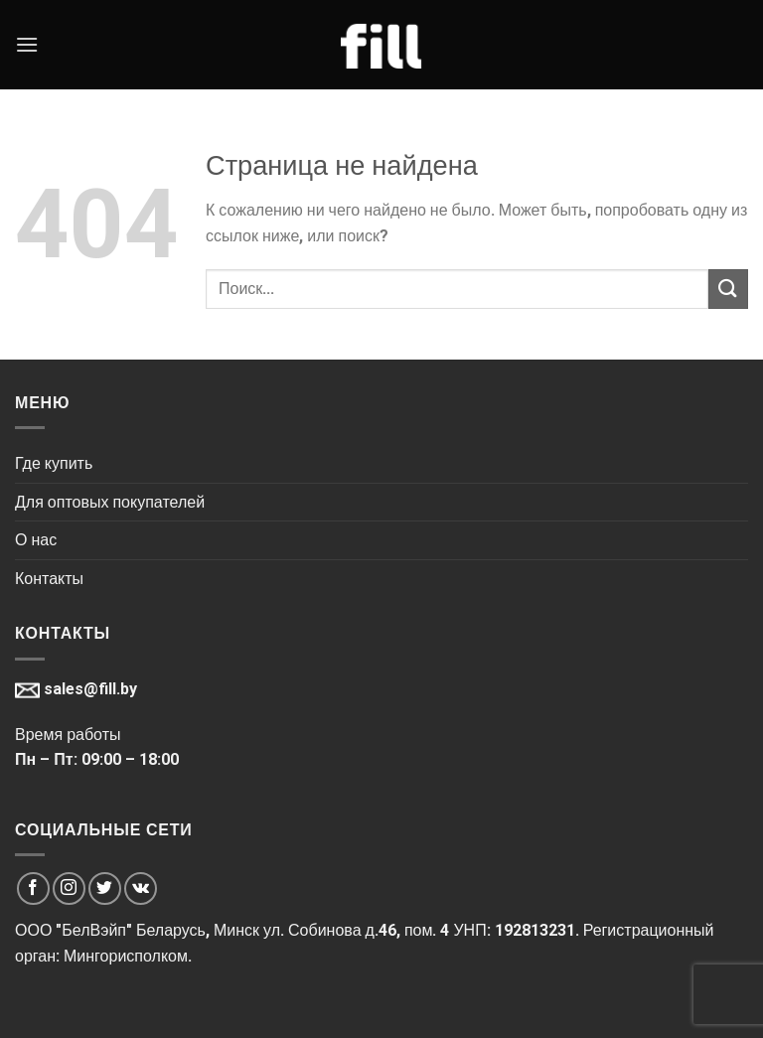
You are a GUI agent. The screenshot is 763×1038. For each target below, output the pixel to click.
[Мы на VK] (140, 888)
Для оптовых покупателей (110, 502)
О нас (36, 539)
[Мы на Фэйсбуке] (33, 888)
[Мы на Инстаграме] (69, 888)
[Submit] (728, 288)
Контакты (49, 578)
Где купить (53, 463)
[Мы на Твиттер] (104, 888)
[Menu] (27, 44)
